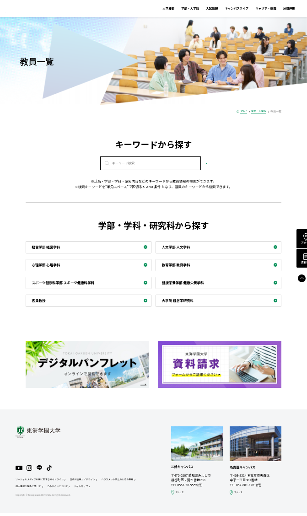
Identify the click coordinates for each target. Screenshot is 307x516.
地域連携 (277, 8)
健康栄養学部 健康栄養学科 (185, 282)
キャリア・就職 (253, 8)
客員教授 (40, 300)
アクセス (296, 244)
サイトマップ (129, 488)
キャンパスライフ (225, 8)
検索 (206, 163)
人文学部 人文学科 (178, 247)
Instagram (30, 469)
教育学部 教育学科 (178, 265)
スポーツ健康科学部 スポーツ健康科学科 (67, 282)
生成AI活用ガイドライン (89, 481)
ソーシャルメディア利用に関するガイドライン (42, 481)
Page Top (296, 283)
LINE (41, 469)
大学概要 (156, 8)
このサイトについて (103, 488)
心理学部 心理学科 (48, 265)
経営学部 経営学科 (48, 247)
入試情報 (200, 8)
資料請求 (296, 265)
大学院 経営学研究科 (180, 300)
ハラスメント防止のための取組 (33, 488)
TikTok (51, 469)
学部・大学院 (178, 8)
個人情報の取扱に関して (72, 488)
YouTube (19, 469)
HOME (241, 111)
